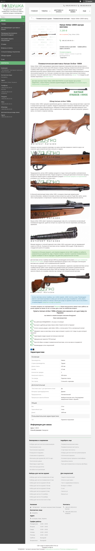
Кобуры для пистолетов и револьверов (42, 444)
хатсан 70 (75, 75)
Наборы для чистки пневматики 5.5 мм (42, 480)
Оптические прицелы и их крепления (74, 176)
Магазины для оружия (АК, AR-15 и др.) (41, 458)
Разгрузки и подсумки (36, 453)
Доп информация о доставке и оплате (10, 28)
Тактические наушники (37, 450)
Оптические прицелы (68, 455)
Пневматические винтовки (61, 18)
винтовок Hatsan (48, 76)
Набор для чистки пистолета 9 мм (40, 500)
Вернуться (64, 494)
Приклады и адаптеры (37, 464)
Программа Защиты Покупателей (7, 39)
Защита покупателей (68, 477)
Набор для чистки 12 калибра (39, 494)
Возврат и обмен (73, 11)
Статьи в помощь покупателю (10, 52)
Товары (3, 24)
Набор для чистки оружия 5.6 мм (40, 491)
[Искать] (23, 17)
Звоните (57, 306)
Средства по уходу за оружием (52, 302)
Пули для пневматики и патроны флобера (74, 464)
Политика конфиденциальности (68, 549)
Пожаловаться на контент (52, 549)
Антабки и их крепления (37, 469)
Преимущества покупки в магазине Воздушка (9, 34)
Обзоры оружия (6, 55)
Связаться (64, 491)
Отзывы (3, 44)
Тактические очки (35, 447)
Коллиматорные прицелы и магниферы (73, 458)
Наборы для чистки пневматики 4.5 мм (42, 477)
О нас (3, 59)
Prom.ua (56, 545)
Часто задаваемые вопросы (70, 483)
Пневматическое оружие (44, 18)
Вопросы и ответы (7, 48)
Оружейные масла (67, 461)
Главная (34, 11)
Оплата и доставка (67, 480)
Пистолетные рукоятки (37, 467)
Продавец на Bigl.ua (47, 547)
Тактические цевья (36, 461)
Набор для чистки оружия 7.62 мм (40, 485)
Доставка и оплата (58, 11)
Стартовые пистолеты (68, 450)
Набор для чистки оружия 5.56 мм (40, 488)
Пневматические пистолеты (70, 447)
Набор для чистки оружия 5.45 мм (40, 483)
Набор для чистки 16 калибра (39, 497)
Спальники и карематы (37, 455)
